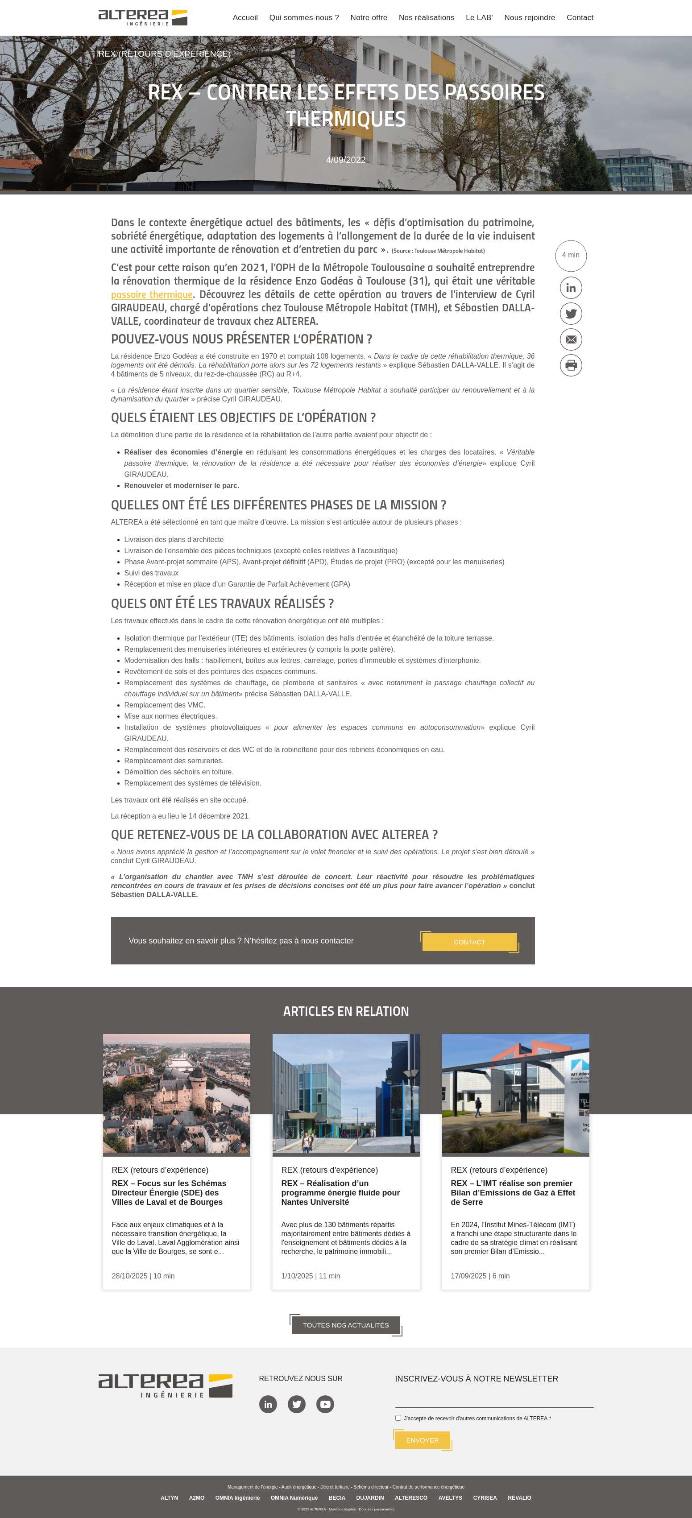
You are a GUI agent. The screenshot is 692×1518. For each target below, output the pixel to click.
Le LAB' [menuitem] (479, 18)
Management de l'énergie (253, 1484)
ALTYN (169, 1495)
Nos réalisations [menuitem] (427, 18)
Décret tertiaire (335, 1484)
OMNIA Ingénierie (237, 1495)
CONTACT (469, 939)
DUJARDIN (370, 1495)
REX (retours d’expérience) (168, 53)
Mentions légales (342, 1507)
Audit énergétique (299, 1484)
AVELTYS (451, 1495)
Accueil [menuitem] (245, 18)
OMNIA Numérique (294, 1495)
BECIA (337, 1495)
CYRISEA (485, 1495)
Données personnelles (376, 1507)
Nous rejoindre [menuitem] (530, 18)
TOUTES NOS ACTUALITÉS (346, 1322)
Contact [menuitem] (580, 18)
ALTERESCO (411, 1495)
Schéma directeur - (373, 1484)
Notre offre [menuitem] (369, 18)
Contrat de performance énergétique (428, 1484)
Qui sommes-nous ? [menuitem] (304, 18)
